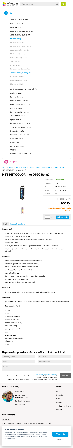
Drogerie (13, 162)
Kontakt (59, 410)
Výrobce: (47, 194)
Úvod (4, 167)
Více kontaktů (20, 405)
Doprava (59, 402)
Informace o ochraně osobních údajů (46, 374)
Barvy (11, 13)
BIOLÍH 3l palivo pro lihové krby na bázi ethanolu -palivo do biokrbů (26, 423)
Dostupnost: (48, 180)
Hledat (57, 4)
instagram (27, 401)
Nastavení (60, 440)
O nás (58, 399)
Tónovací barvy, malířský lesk (39, 167)
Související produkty (17, 224)
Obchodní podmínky (63, 406)
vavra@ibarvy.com (22, 397)
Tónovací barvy (58, 167)
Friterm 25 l (6, 420)
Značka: (46, 190)
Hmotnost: (47, 183)
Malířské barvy (21, 167)
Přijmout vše (60, 434)
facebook (18, 401)
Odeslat (65, 376)
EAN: (45, 187)
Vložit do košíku (62, 217)
